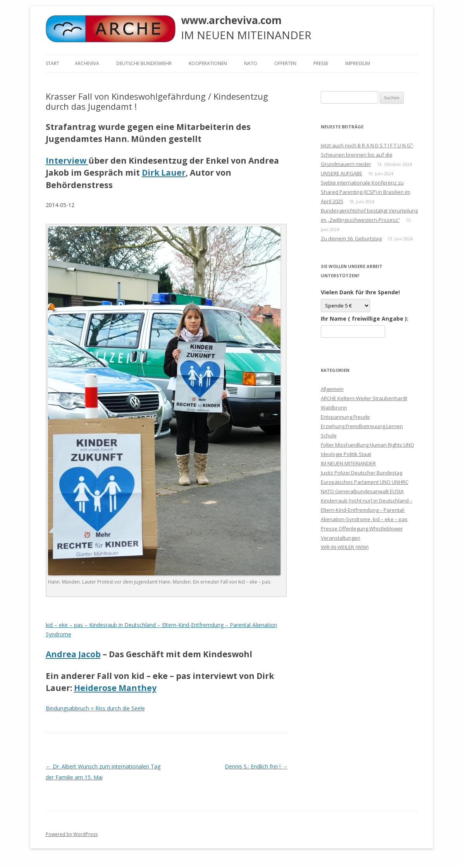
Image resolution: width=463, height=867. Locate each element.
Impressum (357, 63)
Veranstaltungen (340, 537)
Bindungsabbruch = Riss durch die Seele (95, 708)
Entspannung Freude (345, 416)
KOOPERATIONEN (208, 63)
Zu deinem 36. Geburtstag (351, 238)
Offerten (285, 63)
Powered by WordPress (72, 834)
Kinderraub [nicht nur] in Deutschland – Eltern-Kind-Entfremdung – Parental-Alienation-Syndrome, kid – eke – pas (367, 510)
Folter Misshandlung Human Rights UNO (367, 444)
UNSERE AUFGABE (341, 173)
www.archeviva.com (231, 20)
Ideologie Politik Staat (346, 454)
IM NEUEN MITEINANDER (348, 463)
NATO (250, 63)
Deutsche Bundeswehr (144, 63)
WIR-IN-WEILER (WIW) (344, 547)
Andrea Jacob (73, 654)
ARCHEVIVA (87, 63)
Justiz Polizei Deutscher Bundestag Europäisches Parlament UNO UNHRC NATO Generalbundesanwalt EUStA (364, 482)
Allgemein (332, 388)
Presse (320, 63)
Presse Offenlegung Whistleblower (362, 528)
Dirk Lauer (164, 172)
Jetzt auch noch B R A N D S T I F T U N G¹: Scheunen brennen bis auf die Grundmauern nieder (367, 155)
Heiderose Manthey (115, 687)
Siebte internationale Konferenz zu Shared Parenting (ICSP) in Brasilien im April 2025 (365, 192)
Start (52, 63)
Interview (67, 160)
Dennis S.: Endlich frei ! (256, 766)
